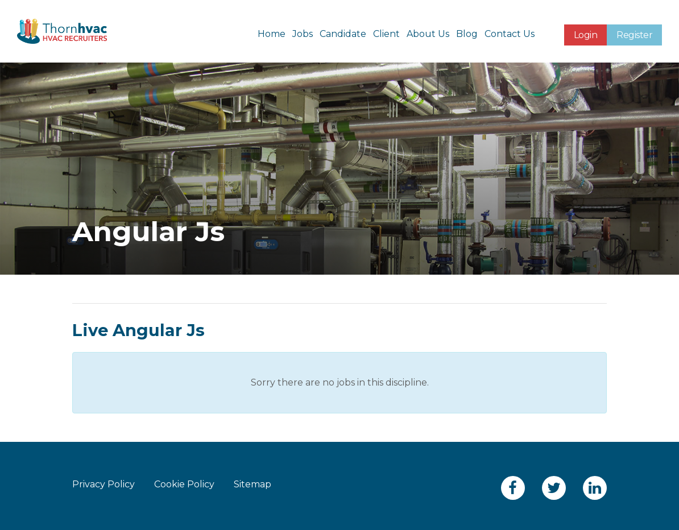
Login (586, 35)
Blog (467, 33)
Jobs (302, 33)
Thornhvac (62, 31)
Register (634, 35)
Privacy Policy (103, 484)
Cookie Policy (184, 484)
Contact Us (510, 33)
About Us (428, 33)
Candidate (343, 33)
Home (271, 33)
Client (386, 33)
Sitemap (252, 484)
